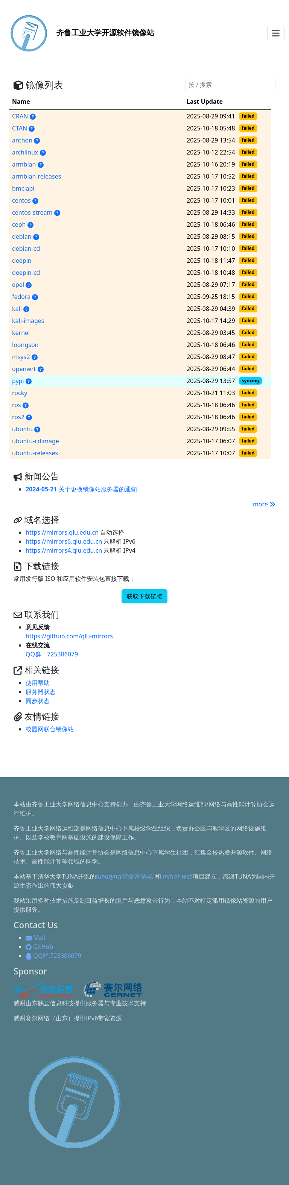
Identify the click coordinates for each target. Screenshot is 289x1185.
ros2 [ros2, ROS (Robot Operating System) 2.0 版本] (18, 417)
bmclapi (23, 188)
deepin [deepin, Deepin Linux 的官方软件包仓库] (22, 260)
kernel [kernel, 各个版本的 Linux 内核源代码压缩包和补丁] (21, 333)
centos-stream (32, 212)
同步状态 (38, 701)
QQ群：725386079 (52, 654)
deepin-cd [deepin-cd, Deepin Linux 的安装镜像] (26, 272)
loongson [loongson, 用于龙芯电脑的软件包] (25, 345)
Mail (35, 937)
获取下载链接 (144, 596)
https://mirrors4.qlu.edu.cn (64, 550)
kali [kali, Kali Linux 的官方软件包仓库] (17, 309)
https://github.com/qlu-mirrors (69, 636)
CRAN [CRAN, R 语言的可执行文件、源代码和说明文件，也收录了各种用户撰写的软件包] (20, 116)
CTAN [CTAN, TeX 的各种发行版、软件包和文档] (19, 128)
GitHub (39, 947)
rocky (19, 393)
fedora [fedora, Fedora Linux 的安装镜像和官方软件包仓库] (21, 296)
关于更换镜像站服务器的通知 (81, 489)
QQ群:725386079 (53, 956)
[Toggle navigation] (275, 33)
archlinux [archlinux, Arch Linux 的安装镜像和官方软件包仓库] (25, 152)
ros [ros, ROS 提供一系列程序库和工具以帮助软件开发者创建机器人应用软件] (16, 405)
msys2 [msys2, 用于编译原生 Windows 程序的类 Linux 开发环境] (21, 357)
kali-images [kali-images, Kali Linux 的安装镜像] (28, 321)
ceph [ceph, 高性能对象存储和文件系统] (19, 224)
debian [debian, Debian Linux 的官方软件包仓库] (22, 236)
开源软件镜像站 (79, 32)
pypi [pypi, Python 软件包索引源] (18, 381)
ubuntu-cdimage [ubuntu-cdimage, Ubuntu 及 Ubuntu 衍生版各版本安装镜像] (35, 441)
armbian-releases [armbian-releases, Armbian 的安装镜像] (36, 176)
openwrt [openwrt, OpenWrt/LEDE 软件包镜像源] (24, 369)
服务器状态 (41, 692)
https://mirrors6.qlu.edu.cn (64, 541)
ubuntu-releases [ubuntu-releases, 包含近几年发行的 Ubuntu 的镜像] (35, 453)
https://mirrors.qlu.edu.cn (62, 532)
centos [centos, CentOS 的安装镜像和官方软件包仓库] (21, 200)
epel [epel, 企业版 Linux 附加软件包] (18, 284)
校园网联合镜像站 (50, 729)
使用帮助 (38, 683)
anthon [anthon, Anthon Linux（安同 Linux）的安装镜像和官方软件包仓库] (22, 140)
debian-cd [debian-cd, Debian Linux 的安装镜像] (26, 248)
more (264, 504)
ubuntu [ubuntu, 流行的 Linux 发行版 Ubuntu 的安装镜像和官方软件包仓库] (22, 429)
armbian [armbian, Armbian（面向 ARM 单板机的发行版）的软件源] (24, 164)
